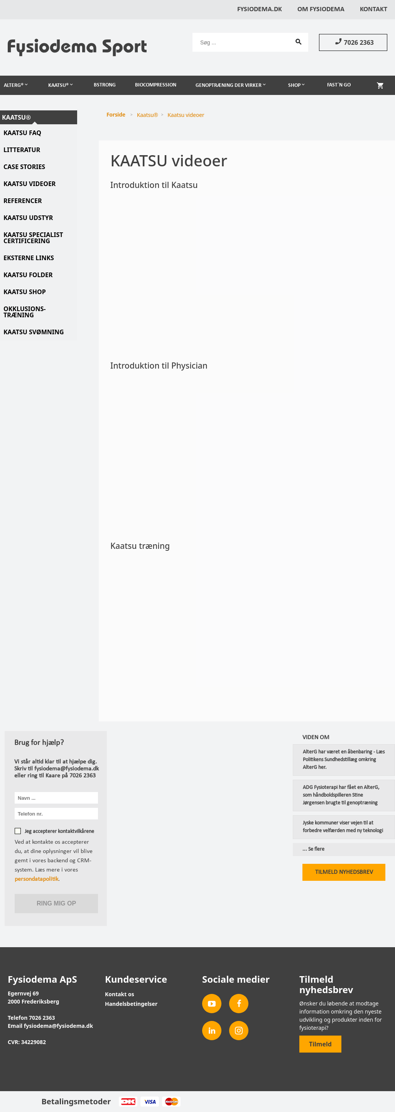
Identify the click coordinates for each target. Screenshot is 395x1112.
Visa (149, 1101)
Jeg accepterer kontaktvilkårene (59, 831)
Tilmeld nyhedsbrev (344, 872)
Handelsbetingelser (131, 1003)
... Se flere (313, 849)
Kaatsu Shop (24, 292)
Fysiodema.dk (259, 9)
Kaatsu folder (28, 275)
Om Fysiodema (320, 9)
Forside (115, 114)
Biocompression (155, 85)
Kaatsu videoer (29, 183)
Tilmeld (320, 1044)
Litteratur (21, 150)
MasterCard (171, 1101)
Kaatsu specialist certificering (33, 237)
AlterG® (14, 85)
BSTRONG (105, 85)
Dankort (128, 1101)
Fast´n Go (339, 85)
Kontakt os (119, 994)
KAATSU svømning (33, 332)
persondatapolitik (36, 879)
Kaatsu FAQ (22, 133)
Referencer (22, 200)
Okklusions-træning (24, 312)
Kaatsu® (58, 85)
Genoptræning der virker (229, 85)
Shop (294, 85)
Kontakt (373, 9)
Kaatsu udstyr (28, 217)
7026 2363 (353, 42)
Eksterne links (28, 258)
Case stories (24, 166)
